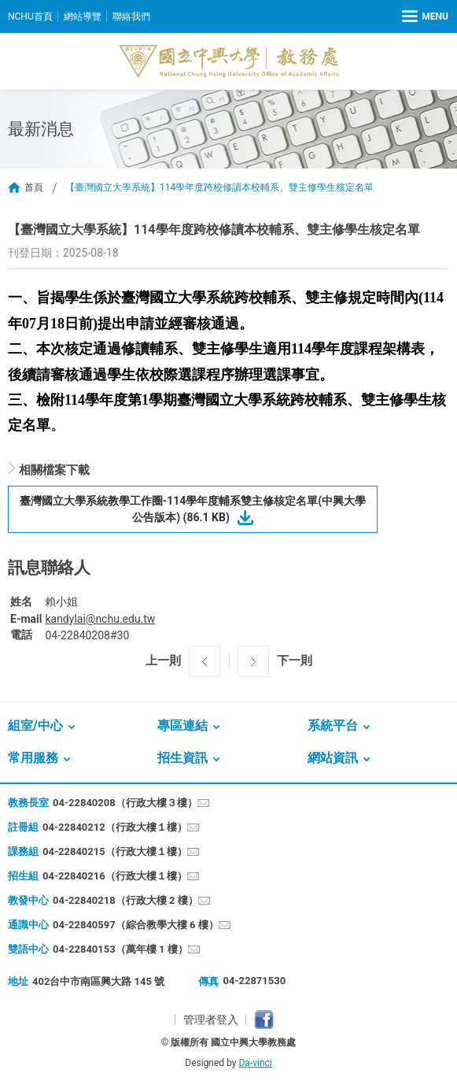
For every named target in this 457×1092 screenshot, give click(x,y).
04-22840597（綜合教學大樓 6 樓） (136, 925)
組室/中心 (35, 725)
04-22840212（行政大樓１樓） (114, 827)
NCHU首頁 (30, 16)
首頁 (33, 187)
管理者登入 (210, 1019)
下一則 (294, 660)
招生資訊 (182, 757)
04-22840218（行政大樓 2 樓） (125, 900)
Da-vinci (254, 1062)
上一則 (163, 660)
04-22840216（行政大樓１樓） (114, 876)
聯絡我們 (131, 16)
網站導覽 (82, 16)
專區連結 (182, 725)
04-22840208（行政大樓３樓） (125, 803)
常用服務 (33, 757)
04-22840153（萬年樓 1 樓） (120, 949)
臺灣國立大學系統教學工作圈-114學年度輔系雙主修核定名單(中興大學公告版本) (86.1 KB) (193, 509)
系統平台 (333, 725)
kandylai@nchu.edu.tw (100, 619)
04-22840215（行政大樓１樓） (114, 851)
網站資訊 (333, 757)
